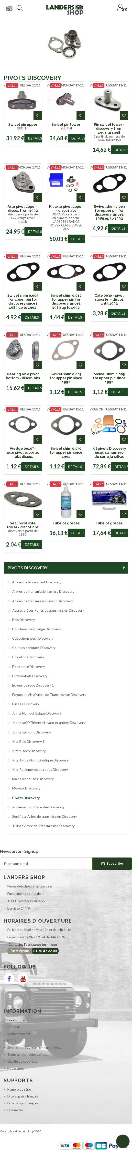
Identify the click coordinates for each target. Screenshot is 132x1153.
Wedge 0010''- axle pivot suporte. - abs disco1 (23, 453)
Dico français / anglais (22, 1103)
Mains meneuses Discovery (32, 779)
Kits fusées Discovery (28, 751)
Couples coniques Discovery (33, 648)
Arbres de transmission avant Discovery (42, 601)
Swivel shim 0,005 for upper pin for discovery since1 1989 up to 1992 (22, 301)
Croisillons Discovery (27, 657)
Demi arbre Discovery (28, 666)
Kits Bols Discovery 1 (27, 741)
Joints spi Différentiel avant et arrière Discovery (48, 722)
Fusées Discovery (25, 704)
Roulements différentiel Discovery (38, 807)
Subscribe (112, 863)
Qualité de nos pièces (22, 1061)
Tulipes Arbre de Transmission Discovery (43, 826)
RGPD (11, 1041)
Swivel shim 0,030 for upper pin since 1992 (66, 453)
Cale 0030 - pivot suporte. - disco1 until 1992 (109, 300)
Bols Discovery (23, 620)
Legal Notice (16, 1020)
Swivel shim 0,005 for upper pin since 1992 (109, 378)
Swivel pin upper (22, 125)
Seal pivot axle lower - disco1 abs (22, 525)
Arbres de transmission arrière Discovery (42, 591)
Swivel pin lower (66, 125)
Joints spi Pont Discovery (31, 732)
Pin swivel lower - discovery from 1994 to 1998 (109, 129)
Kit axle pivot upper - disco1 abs (66, 208)
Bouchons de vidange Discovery (36, 629)
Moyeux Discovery (25, 788)
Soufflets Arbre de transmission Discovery (44, 816)
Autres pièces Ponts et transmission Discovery (47, 610)
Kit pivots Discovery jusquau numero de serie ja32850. (109, 453)
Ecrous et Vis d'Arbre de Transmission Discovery (48, 694)
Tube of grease (66, 523)
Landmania (15, 1110)
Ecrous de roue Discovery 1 (32, 685)
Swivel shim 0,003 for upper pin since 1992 (66, 378)
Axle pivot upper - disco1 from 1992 (23, 208)
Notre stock (15, 1068)
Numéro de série (19, 1089)
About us (13, 1027)
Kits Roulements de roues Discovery (39, 769)
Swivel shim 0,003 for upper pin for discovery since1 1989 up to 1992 (109, 213)
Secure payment (18, 1034)
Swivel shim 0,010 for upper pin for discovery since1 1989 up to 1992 (66, 301)
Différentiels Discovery (29, 676)
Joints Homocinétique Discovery (36, 713)
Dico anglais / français (22, 1096)
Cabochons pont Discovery (32, 638)
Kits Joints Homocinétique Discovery (40, 760)
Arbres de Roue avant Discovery (36, 582)
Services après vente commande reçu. (34, 1048)
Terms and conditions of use (27, 1054)
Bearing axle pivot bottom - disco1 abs (23, 376)
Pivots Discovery (25, 798)
